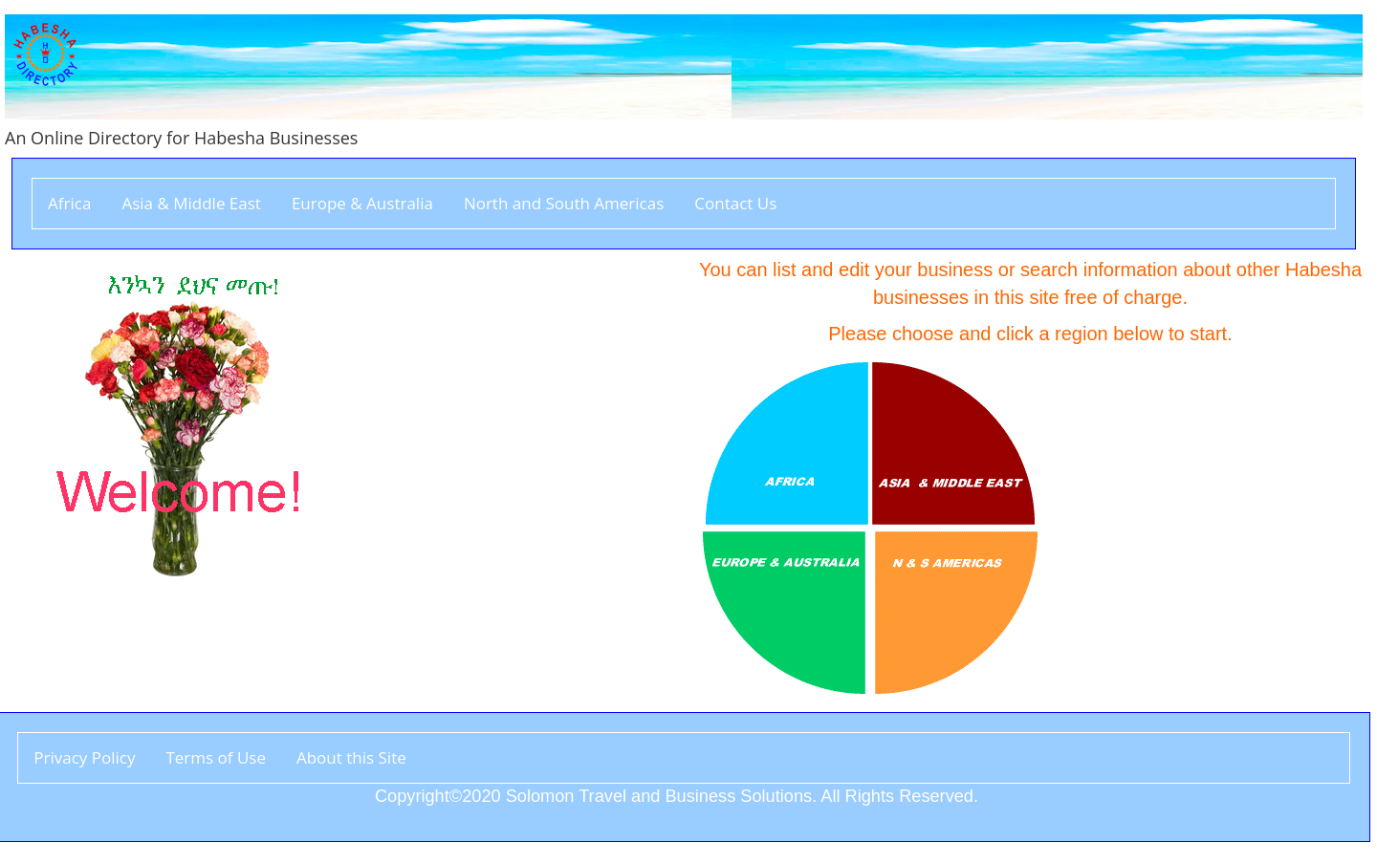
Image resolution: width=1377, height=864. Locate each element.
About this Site (351, 757)
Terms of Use (215, 757)
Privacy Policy (84, 757)
